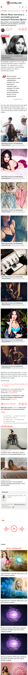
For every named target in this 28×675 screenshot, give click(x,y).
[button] (22, 7)
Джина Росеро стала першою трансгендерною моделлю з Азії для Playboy (13, 483)
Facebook (15, 407)
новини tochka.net (20, 416)
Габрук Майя (8, 29)
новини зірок (9, 419)
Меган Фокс (8, 416)
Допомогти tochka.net (14, 11)
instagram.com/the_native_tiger (7, 59)
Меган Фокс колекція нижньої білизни (16, 423)
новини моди (20, 419)
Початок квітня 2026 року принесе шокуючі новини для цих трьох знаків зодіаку (14, 629)
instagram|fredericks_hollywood (18, 304)
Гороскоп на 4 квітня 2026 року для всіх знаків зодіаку (14, 601)
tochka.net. (14, 399)
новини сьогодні (10, 421)
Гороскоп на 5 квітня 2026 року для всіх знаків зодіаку (14, 574)
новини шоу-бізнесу (11, 417)
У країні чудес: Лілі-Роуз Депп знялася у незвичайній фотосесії (13, 453)
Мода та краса (5, 36)
